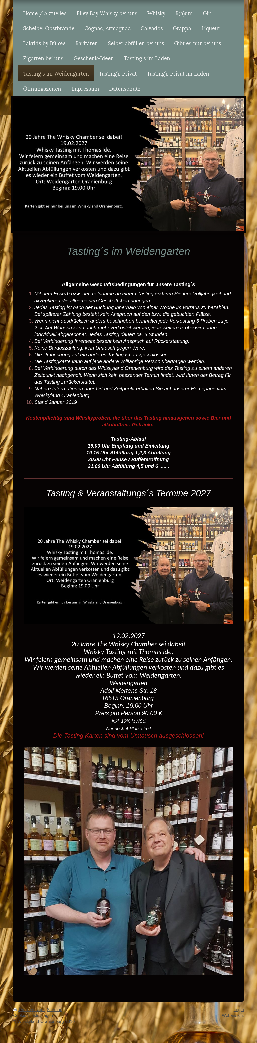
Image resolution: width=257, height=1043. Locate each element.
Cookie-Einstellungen (33, 1015)
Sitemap (54, 1009)
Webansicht (233, 1015)
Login (239, 1009)
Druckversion (29, 1009)
